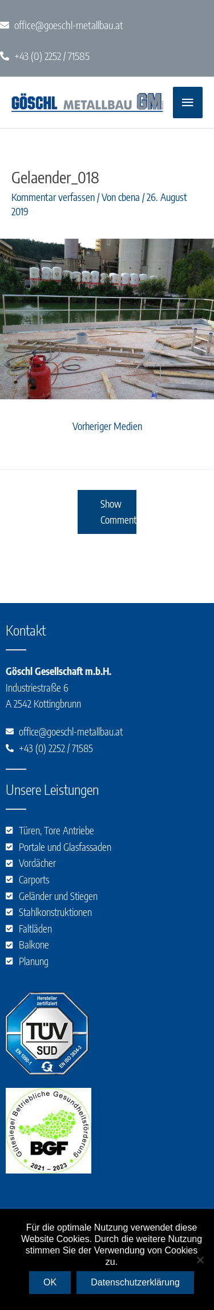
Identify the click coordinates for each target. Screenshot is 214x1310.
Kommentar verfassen (53, 197)
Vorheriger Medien (107, 426)
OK (49, 1282)
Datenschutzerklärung (135, 1282)
